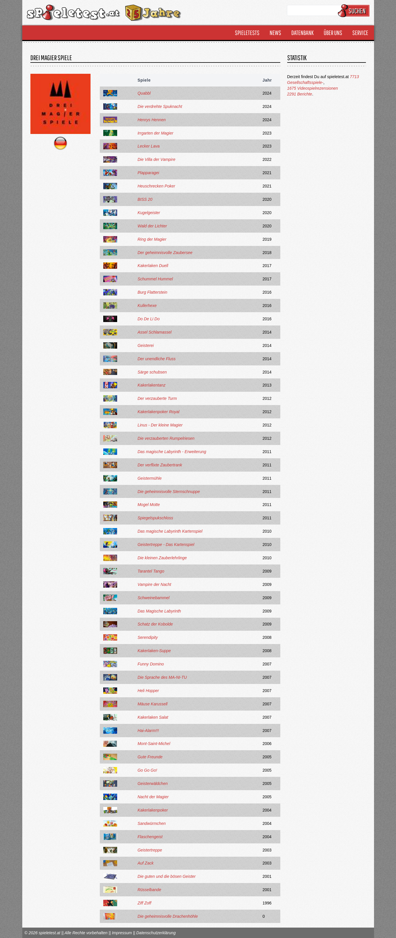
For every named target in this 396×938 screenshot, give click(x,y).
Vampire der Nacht (154, 584)
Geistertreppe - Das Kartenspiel (165, 544)
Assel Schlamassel (154, 332)
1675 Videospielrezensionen (312, 88)
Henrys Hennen (151, 119)
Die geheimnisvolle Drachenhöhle (167, 916)
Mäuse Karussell (152, 704)
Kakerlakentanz (151, 385)
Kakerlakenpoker (152, 810)
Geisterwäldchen (152, 783)
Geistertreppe (149, 850)
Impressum (122, 932)
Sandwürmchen (151, 823)
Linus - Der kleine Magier (160, 425)
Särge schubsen (152, 372)
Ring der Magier (151, 239)
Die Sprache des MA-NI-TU (162, 677)
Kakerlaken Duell (152, 265)
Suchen (354, 10)
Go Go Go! (147, 770)
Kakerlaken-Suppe (154, 650)
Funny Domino (150, 664)
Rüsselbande (149, 889)
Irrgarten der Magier (155, 133)
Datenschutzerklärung (156, 932)
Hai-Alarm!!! (148, 730)
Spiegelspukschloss (155, 518)
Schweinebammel (153, 597)
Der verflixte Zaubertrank (159, 465)
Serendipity (147, 637)
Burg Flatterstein (152, 292)
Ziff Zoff (144, 903)
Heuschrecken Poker (156, 186)
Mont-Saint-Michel (153, 743)
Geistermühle (149, 478)
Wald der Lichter (152, 226)
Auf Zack (145, 863)
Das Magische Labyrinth (159, 611)
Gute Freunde (149, 757)
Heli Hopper (148, 690)
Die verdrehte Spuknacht (159, 106)
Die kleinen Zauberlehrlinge (162, 558)
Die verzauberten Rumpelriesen (165, 438)
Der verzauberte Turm (157, 398)
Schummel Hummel (155, 279)
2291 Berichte (299, 94)
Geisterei (145, 345)
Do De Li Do (148, 319)
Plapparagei (148, 172)
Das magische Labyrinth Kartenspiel (169, 531)
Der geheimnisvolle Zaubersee (164, 252)
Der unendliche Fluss (156, 358)
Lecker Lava (148, 146)
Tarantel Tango (150, 571)
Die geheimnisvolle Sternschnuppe (168, 491)
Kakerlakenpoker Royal (158, 411)
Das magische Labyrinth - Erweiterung (171, 451)
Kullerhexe (146, 305)
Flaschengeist (149, 836)
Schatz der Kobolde (155, 624)
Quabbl (143, 93)
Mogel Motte (148, 504)
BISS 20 (144, 199)
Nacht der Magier (152, 796)
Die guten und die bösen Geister (166, 876)
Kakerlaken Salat (152, 717)
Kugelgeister (148, 212)
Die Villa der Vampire (156, 159)
